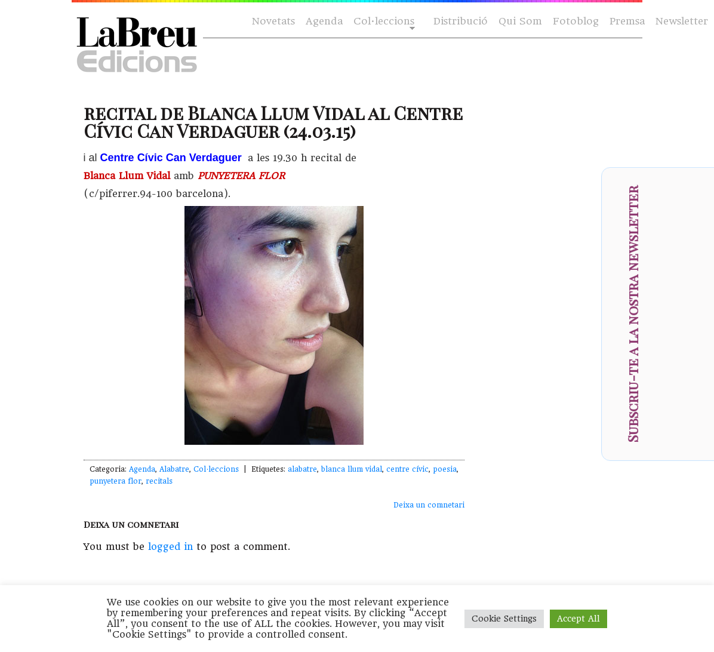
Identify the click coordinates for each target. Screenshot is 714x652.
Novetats (273, 21)
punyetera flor (115, 481)
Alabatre (174, 469)
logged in (170, 546)
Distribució (460, 21)
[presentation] (687, 351)
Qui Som (520, 21)
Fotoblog (576, 21)
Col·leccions (383, 22)
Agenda (324, 21)
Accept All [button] (578, 618)
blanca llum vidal (351, 469)
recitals (159, 481)
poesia (445, 469)
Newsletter (681, 21)
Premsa (627, 21)
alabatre (302, 469)
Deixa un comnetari (428, 505)
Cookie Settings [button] (504, 618)
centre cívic (407, 469)
